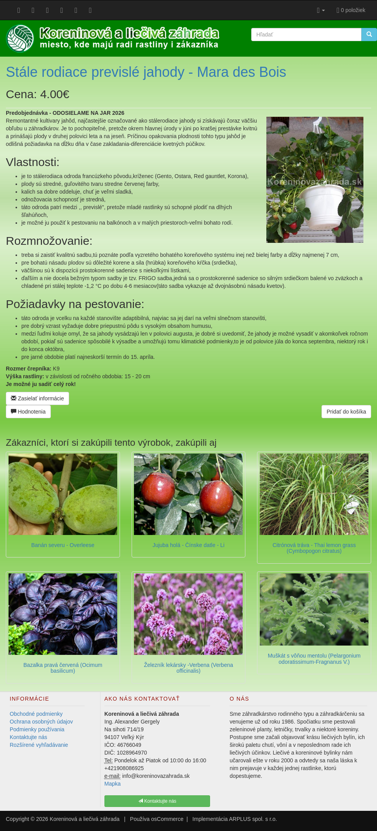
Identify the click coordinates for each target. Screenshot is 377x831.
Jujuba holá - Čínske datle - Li (188, 545)
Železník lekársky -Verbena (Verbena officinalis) (188, 668)
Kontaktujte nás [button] (157, 801)
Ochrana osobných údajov (41, 721)
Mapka (112, 784)
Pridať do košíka (346, 412)
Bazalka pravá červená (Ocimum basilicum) (62, 668)
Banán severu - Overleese (63, 545)
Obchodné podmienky (36, 714)
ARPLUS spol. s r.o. (253, 819)
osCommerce (167, 819)
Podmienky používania (37, 729)
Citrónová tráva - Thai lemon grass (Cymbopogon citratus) (314, 548)
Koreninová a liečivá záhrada (85, 819)
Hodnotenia (28, 412)
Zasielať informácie (37, 398)
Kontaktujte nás (28, 737)
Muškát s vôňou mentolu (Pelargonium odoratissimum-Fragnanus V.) (314, 659)
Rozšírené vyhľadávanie (39, 745)
